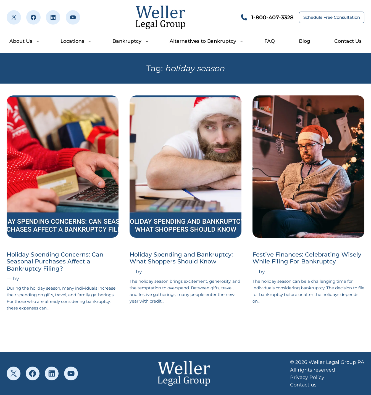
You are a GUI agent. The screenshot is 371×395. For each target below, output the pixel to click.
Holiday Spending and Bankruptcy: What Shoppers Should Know (181, 258)
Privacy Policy (307, 377)
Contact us (303, 385)
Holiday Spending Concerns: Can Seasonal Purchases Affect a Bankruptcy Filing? (55, 261)
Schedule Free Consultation (331, 17)
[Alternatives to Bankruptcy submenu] (241, 40)
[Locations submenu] (89, 40)
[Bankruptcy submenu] (146, 40)
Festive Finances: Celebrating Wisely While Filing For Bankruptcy (306, 258)
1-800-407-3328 (272, 17)
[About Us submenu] (37, 40)
